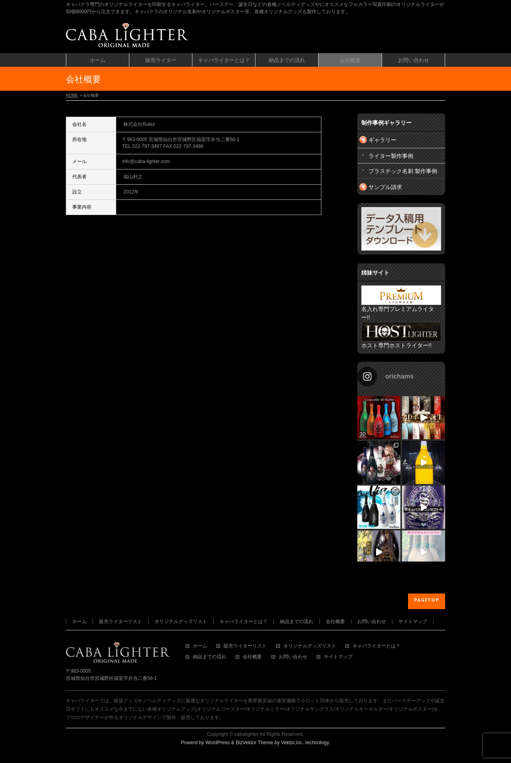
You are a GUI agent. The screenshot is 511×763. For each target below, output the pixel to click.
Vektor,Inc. (292, 742)
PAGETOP (426, 599)
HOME (72, 95)
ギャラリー (382, 140)
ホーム (79, 621)
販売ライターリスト (120, 621)
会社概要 (335, 621)
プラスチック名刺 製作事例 (402, 171)
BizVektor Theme (254, 742)
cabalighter (246, 734)
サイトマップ (412, 621)
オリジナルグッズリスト (180, 621)
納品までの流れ (296, 621)
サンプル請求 (385, 187)
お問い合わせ (371, 621)
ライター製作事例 (390, 156)
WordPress (218, 742)
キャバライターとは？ (243, 621)
